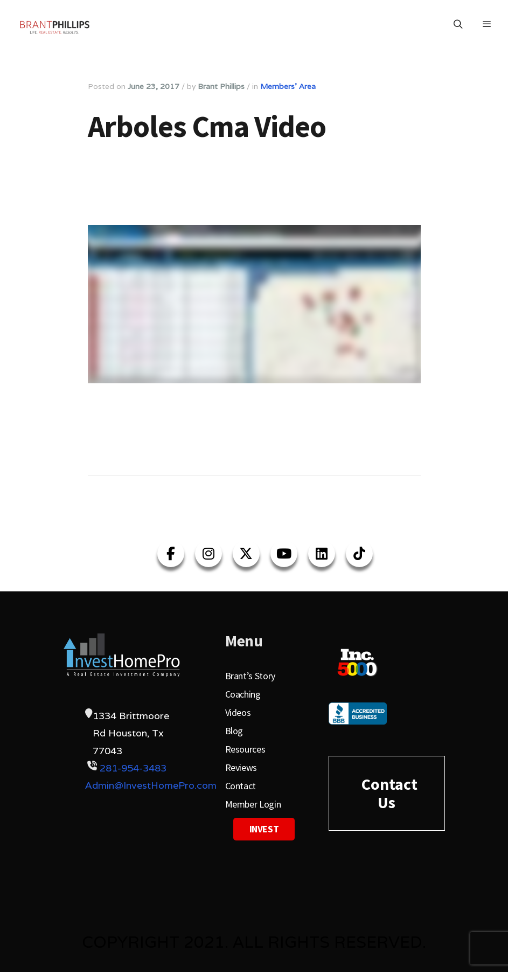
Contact (240, 786)
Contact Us (389, 793)
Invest (264, 829)
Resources (245, 749)
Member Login (253, 804)
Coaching (243, 694)
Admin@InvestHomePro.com (151, 785)
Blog (234, 731)
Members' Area (288, 86)
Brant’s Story (250, 676)
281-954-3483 (133, 768)
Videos (238, 712)
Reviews (241, 767)
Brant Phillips (221, 86)
